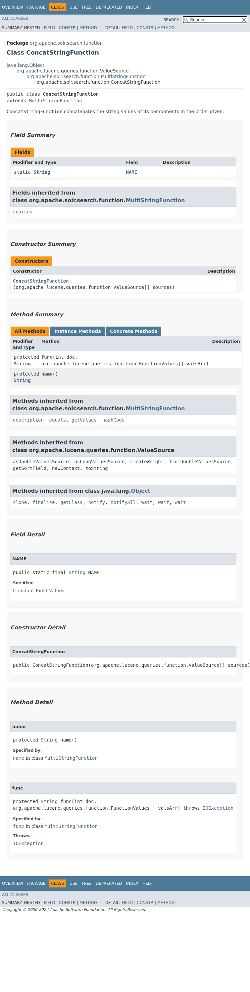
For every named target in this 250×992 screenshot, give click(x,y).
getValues (84, 420)
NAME (131, 172)
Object (141, 491)
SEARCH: (172, 20)
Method (88, 27)
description (28, 420)
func (47, 357)
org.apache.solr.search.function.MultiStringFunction (86, 76)
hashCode (113, 420)
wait (147, 502)
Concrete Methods (134, 331)
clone (20, 502)
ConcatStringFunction (41, 281)
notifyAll (123, 502)
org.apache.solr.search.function (66, 43)
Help (147, 7)
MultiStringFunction (55, 100)
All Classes (15, 18)
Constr (67, 27)
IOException (218, 808)
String (41, 172)
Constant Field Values (38, 590)
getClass (71, 502)
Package (36, 7)
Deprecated (109, 7)
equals (57, 420)
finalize (43, 502)
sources (22, 211)
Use (73, 7)
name (47, 374)
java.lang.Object (25, 65)
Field (49, 27)
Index (132, 7)
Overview (12, 7)
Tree (86, 7)
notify (96, 502)
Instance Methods (77, 331)
